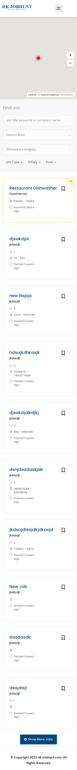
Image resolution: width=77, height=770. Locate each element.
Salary (32, 162)
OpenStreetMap (50, 94)
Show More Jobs (38, 739)
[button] (70, 63)
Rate (49, 162)
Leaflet (32, 94)
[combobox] (38, 135)
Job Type (12, 162)
